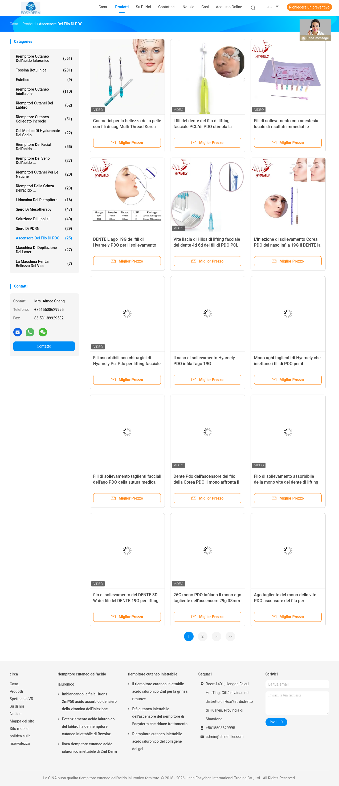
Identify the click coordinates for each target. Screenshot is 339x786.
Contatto (44, 346)
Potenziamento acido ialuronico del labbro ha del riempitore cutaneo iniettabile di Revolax (88, 726)
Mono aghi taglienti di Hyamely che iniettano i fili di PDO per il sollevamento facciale (287, 363)
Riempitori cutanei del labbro (44, 105)
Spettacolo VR (21, 699)
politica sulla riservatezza (20, 740)
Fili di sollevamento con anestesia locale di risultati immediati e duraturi (286, 126)
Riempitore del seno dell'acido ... (44, 160)
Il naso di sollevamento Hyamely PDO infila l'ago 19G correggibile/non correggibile (204, 363)
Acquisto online (229, 7)
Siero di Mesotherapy (44, 209)
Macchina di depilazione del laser (44, 250)
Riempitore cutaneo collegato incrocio (44, 119)
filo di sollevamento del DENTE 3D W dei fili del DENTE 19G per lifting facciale (126, 600)
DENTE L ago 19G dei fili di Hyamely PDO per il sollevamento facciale (124, 245)
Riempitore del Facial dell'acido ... (44, 146)
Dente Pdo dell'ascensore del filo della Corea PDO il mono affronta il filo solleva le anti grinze (206, 482)
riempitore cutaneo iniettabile (44, 91)
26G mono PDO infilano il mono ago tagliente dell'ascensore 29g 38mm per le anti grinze (208, 600)
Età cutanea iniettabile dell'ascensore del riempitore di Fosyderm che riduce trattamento (160, 716)
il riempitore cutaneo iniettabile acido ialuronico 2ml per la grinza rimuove (159, 691)
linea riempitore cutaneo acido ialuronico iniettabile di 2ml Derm (89, 748)
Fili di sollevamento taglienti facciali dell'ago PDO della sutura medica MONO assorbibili (127, 482)
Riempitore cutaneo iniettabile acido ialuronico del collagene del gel (157, 741)
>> (230, 636)
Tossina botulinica (44, 70)
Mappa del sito (22, 721)
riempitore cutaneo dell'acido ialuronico (44, 58)
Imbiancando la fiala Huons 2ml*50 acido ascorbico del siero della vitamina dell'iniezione (89, 701)
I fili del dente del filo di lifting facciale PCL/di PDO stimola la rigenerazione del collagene (203, 126)
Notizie (16, 714)
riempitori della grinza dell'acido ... (44, 188)
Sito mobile (19, 728)
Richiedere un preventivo (309, 7)
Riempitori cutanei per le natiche (44, 174)
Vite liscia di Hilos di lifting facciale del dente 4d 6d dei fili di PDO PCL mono (207, 245)
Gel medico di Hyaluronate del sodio (44, 133)
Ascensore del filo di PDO (44, 238)
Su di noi (17, 706)
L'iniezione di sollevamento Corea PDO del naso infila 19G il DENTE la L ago (287, 245)
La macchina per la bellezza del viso (44, 263)
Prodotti (16, 691)
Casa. (14, 684)
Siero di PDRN (44, 228)
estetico (44, 79)
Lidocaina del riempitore (44, 199)
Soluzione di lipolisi (44, 219)
